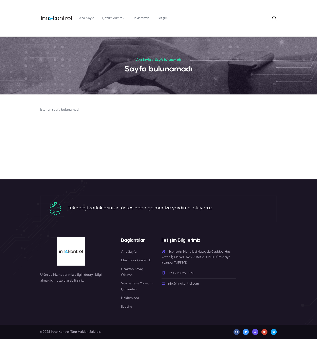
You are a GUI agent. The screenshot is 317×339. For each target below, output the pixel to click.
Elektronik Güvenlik (136, 260)
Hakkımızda (130, 298)
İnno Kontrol (60, 331)
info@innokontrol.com (180, 283)
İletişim (126, 306)
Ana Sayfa (143, 59)
